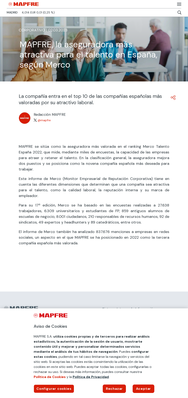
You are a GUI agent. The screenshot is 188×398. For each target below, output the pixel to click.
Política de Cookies (50, 377)
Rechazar (114, 388)
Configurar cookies (53, 388)
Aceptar (143, 388)
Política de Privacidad (91, 377)
